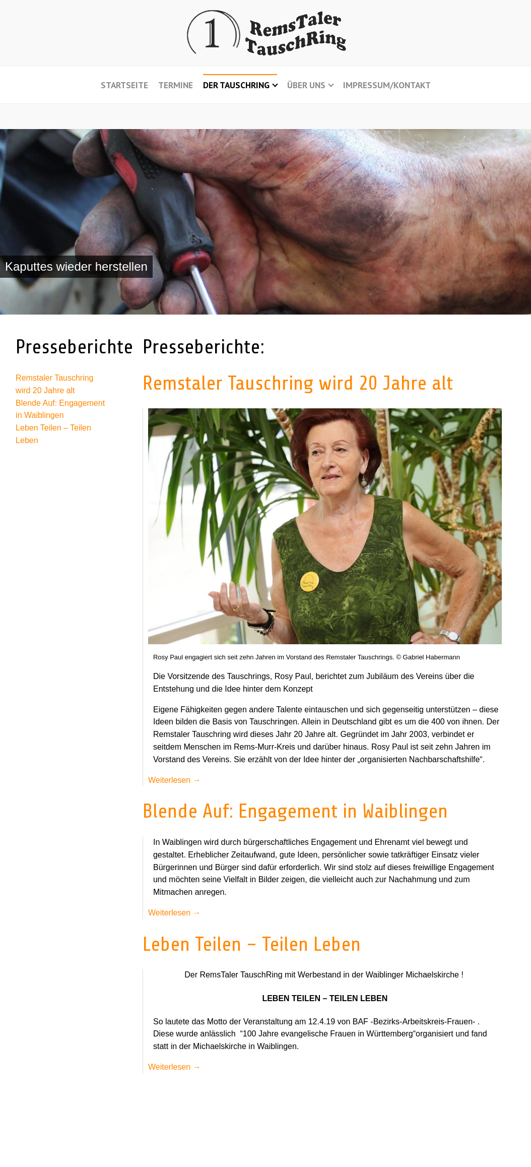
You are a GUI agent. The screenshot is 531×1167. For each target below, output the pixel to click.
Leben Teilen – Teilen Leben (252, 944)
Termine (175, 85)
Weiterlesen (174, 780)
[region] (265, 222)
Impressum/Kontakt (387, 85)
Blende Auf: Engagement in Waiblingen (295, 811)
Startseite (124, 85)
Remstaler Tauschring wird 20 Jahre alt (298, 383)
